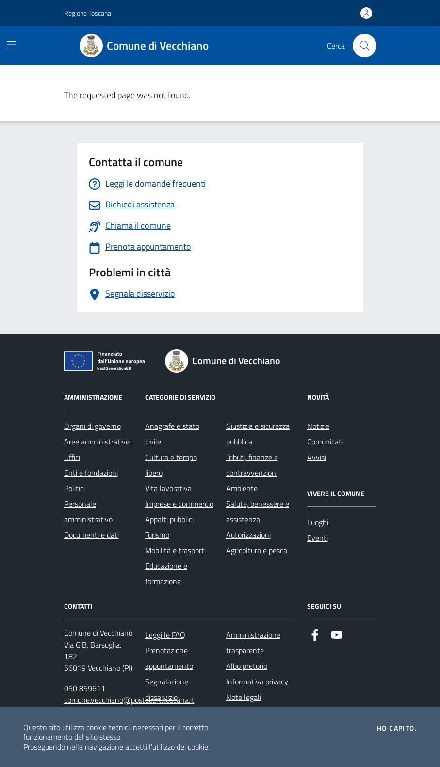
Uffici (72, 457)
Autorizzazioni (248, 535)
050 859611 (84, 688)
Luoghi (317, 522)
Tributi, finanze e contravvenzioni (252, 464)
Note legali (243, 697)
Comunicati (325, 441)
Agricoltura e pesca (256, 550)
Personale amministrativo (88, 511)
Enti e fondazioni (91, 472)
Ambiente (242, 488)
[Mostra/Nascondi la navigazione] (11, 45)
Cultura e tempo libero (171, 464)
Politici (74, 488)
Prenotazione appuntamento (169, 658)
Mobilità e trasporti (175, 550)
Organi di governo (92, 426)
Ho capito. (397, 728)
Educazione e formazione (166, 573)
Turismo (157, 535)
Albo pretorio (246, 666)
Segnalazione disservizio (166, 689)
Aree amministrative (97, 441)
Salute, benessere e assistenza (257, 511)
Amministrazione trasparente (253, 642)
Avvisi (316, 457)
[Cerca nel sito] (364, 45)
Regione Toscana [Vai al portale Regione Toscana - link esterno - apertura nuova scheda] (87, 13)
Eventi (317, 538)
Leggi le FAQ (165, 635)
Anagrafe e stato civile (172, 433)
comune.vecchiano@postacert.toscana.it (129, 700)
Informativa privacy (257, 681)
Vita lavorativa (168, 488)
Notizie (318, 426)
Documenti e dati (91, 535)
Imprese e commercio (179, 504)
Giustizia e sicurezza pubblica (258, 433)
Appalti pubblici (169, 519)
